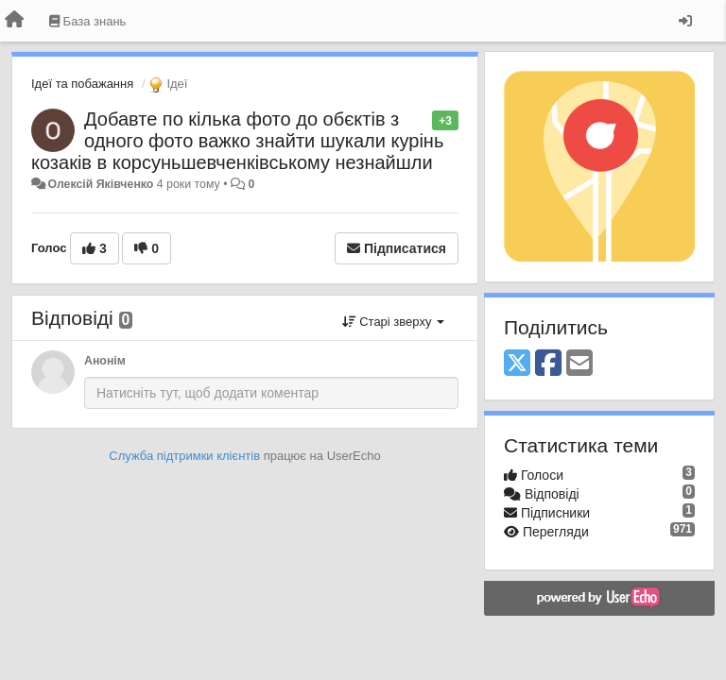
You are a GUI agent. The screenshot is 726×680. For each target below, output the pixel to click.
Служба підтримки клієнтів (184, 456)
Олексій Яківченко (100, 184)
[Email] (579, 364)
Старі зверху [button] (393, 321)
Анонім (105, 360)
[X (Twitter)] (517, 364)
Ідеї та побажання (82, 83)
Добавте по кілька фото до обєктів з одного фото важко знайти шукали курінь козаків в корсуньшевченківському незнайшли (237, 141)
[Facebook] (548, 364)
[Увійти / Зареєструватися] (685, 21)
